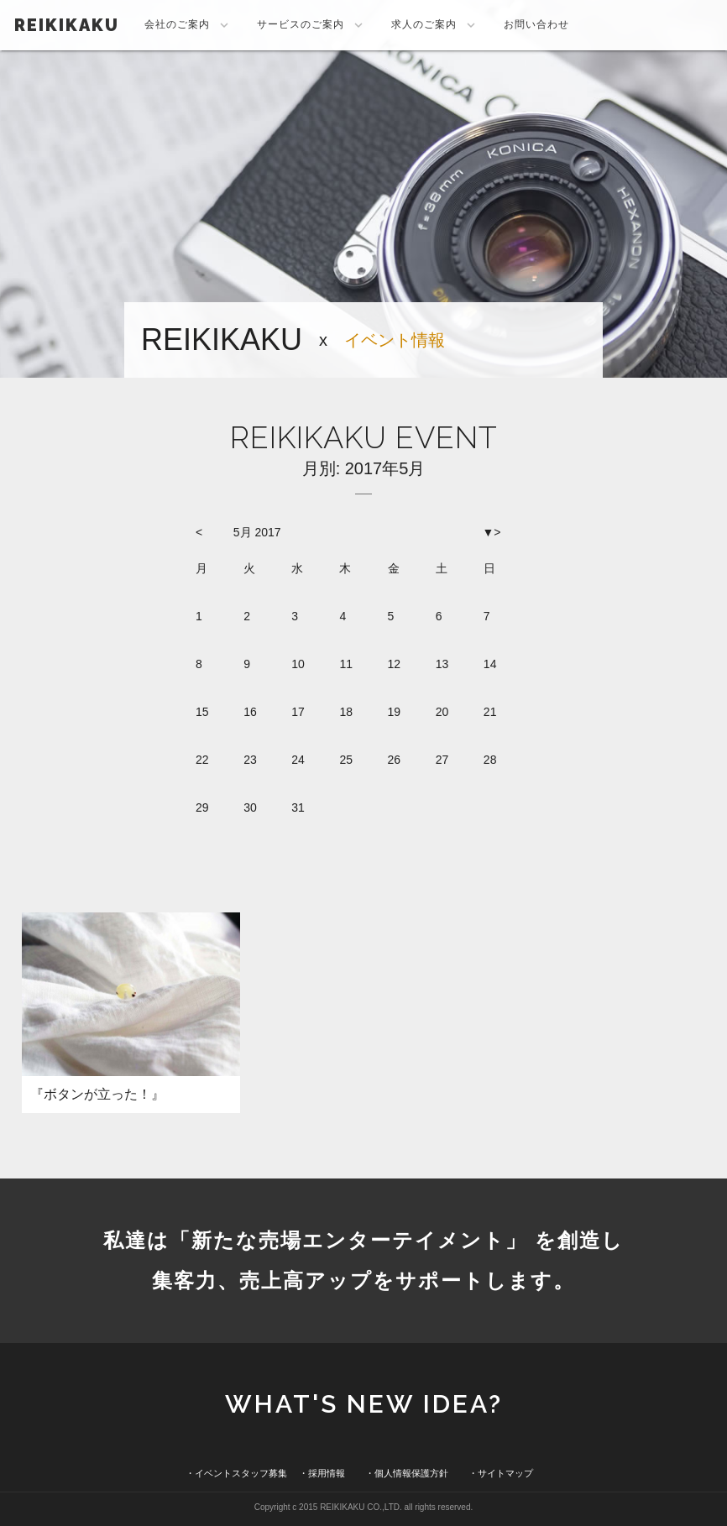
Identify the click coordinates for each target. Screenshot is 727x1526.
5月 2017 (257, 532)
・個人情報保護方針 (406, 1473)
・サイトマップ (500, 1473)
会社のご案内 (188, 25)
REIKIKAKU (66, 25)
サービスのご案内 (311, 25)
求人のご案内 (435, 25)
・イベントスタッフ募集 (236, 1473)
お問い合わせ (536, 24)
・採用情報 (322, 1473)
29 (202, 807)
